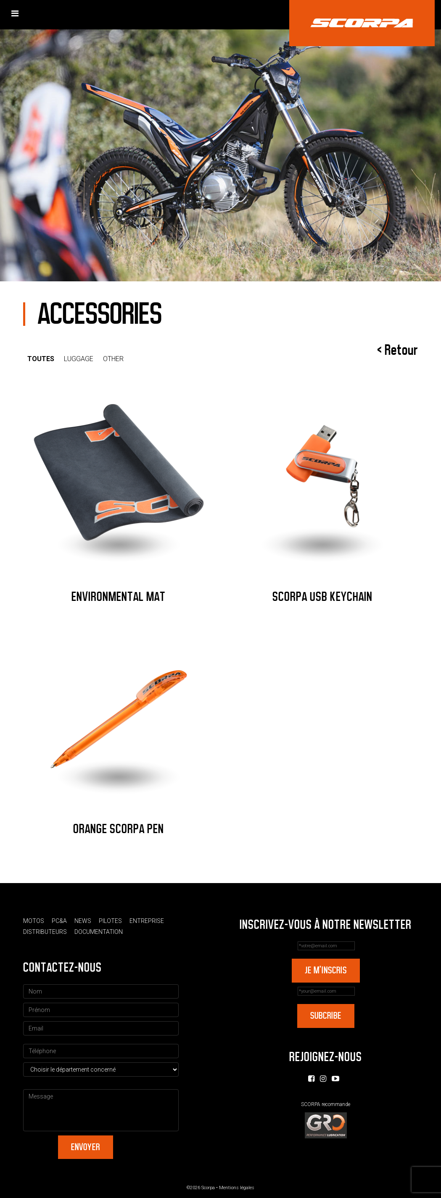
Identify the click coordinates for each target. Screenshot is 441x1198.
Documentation (98, 931)
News (82, 921)
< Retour (397, 350)
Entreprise (146, 921)
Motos (33, 921)
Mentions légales (236, 1187)
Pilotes (110, 921)
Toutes (40, 359)
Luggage (78, 359)
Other (113, 359)
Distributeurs (45, 931)
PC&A (59, 921)
